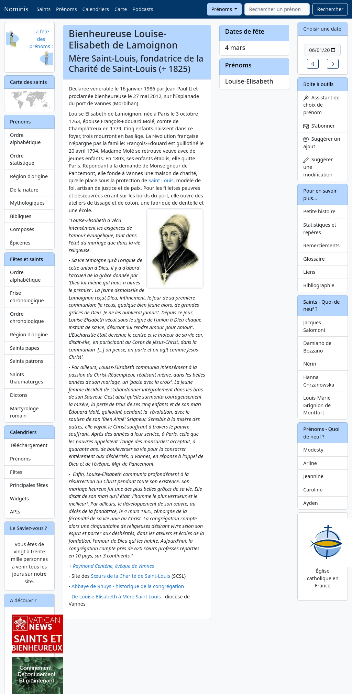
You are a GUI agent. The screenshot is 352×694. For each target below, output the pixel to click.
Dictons (19, 395)
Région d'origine (29, 176)
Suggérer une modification (318, 166)
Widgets (19, 498)
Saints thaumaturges (26, 378)
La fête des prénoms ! (41, 39)
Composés (22, 229)
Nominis (16, 9)
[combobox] (277, 9)
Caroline (312, 489)
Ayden (310, 503)
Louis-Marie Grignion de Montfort (317, 405)
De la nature (24, 189)
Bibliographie (318, 285)
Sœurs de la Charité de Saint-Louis (130, 576)
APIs (15, 511)
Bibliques (20, 216)
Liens (309, 272)
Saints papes (24, 348)
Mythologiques (27, 202)
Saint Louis (161, 180)
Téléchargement (28, 445)
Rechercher (330, 9)
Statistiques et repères (319, 228)
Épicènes (20, 242)
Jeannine (313, 476)
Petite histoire (319, 211)
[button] (313, 64)
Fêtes (16, 472)
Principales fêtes (29, 485)
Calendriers (95, 9)
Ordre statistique (22, 159)
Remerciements (321, 245)
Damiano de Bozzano (317, 347)
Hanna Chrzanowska (318, 381)
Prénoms (66, 9)
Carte (120, 9)
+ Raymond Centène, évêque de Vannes (111, 566)
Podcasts (142, 9)
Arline (310, 463)
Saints (43, 9)
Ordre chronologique (27, 318)
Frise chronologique (27, 297)
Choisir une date (322, 28)
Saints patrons (26, 361)
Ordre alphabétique (25, 139)
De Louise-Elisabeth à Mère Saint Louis (116, 596)
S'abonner (319, 125)
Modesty (313, 449)
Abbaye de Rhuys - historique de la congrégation (128, 586)
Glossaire (313, 259)
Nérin (309, 363)
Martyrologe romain (24, 412)
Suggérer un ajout (321, 142)
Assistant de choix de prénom (321, 105)
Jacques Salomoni (314, 326)
